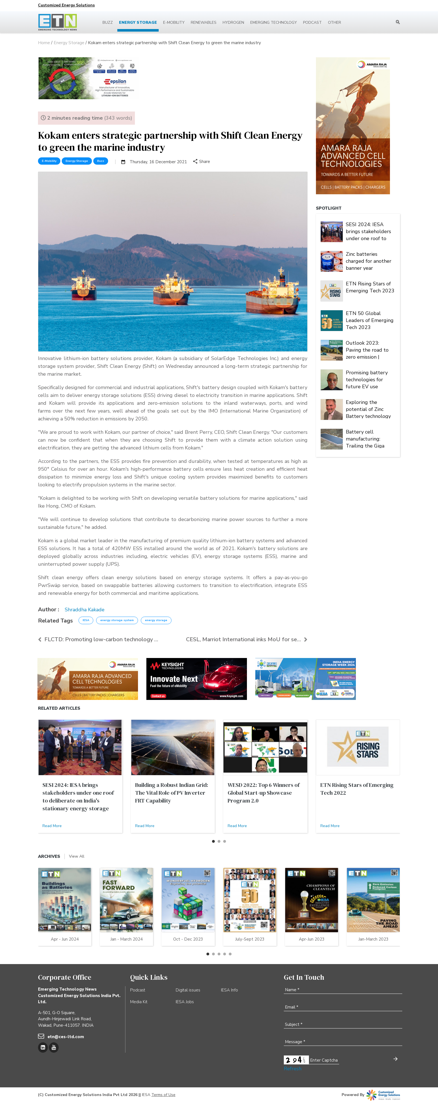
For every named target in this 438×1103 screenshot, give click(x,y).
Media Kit (138, 1002)
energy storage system (117, 620)
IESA (86, 620)
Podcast (312, 22)
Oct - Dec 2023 (188, 939)
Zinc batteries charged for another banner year (368, 260)
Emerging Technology (273, 22)
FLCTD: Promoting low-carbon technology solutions (98, 639)
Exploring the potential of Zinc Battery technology (368, 408)
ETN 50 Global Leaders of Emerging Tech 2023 (370, 320)
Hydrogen (233, 22)
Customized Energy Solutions (66, 5)
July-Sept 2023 (250, 939)
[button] (213, 841)
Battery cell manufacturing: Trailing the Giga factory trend (365, 438)
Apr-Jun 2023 (312, 939)
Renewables (203, 22)
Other (334, 22)
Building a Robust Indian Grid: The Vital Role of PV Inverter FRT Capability (171, 792)
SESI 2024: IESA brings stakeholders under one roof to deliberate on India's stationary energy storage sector (369, 231)
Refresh (292, 1068)
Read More (52, 826)
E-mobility (174, 22)
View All (76, 856)
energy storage (156, 620)
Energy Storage (138, 22)
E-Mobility (49, 161)
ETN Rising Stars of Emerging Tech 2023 (370, 287)
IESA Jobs (185, 1002)
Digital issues (188, 990)
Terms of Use (163, 1094)
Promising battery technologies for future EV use (367, 379)
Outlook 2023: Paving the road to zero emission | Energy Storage (367, 349)
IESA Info (229, 990)
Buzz (108, 22)
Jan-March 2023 (373, 939)
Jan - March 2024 (126, 939)
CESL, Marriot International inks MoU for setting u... (246, 639)
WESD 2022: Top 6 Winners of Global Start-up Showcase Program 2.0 (263, 792)
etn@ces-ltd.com (65, 1037)
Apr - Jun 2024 (65, 939)
